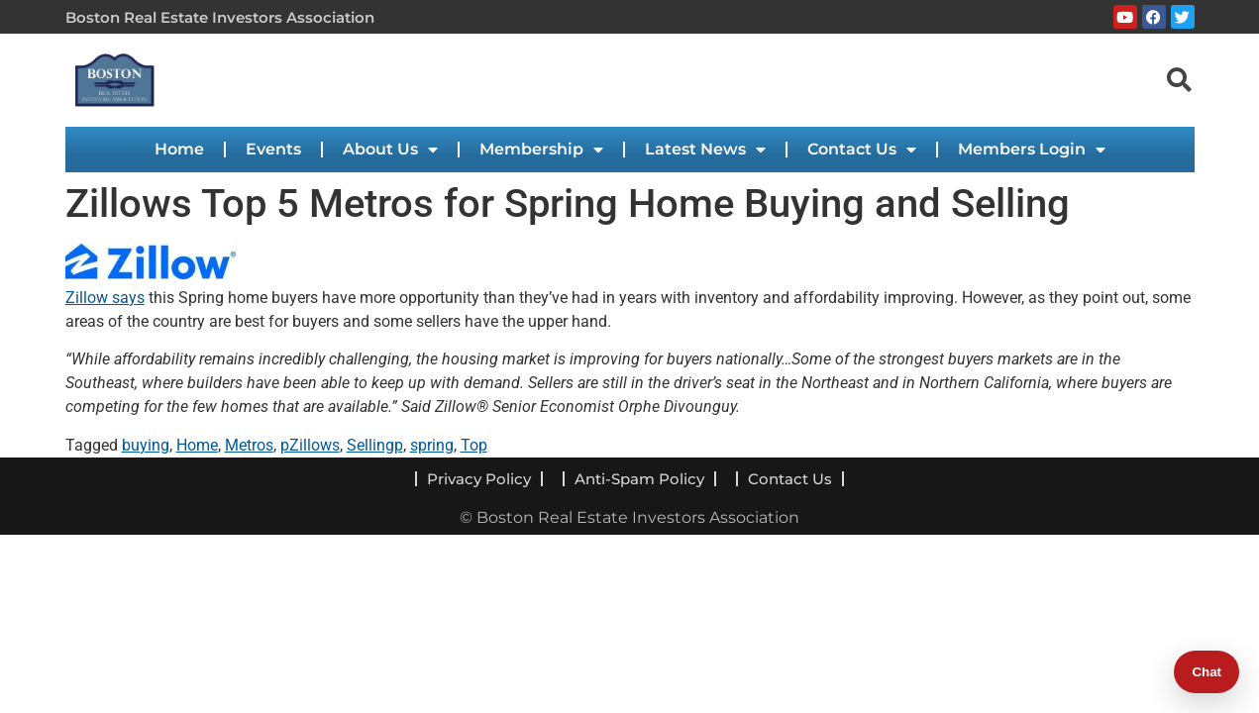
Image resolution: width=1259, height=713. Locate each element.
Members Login (1031, 149)
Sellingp (375, 445)
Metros (249, 445)
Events (273, 149)
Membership (541, 149)
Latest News (705, 149)
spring (432, 445)
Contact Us (861, 149)
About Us (390, 149)
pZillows (310, 445)
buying (145, 445)
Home (179, 149)
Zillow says (105, 297)
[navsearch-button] (1180, 79)
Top (474, 445)
